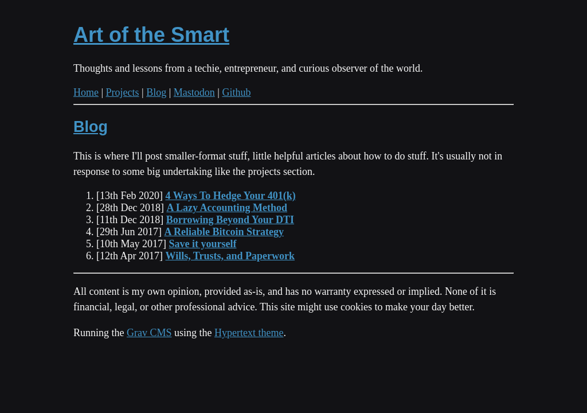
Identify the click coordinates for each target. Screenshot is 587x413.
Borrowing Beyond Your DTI (230, 219)
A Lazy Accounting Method (226, 207)
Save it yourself (203, 244)
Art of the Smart (151, 34)
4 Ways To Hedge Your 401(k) (231, 195)
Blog (156, 92)
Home (86, 92)
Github (236, 92)
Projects (122, 92)
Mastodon (194, 92)
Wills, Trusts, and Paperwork (230, 256)
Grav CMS (149, 332)
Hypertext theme (248, 332)
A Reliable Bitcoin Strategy (224, 231)
